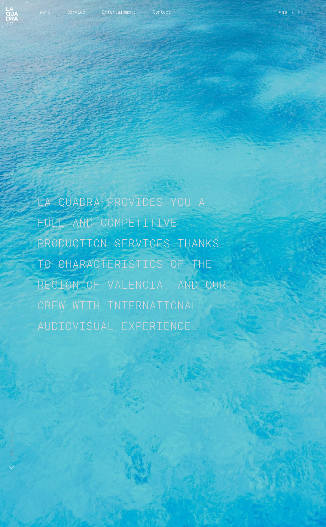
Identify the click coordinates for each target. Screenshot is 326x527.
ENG (283, 12)
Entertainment (118, 12)
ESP (303, 12)
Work (45, 12)
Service (76, 12)
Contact (162, 12)
